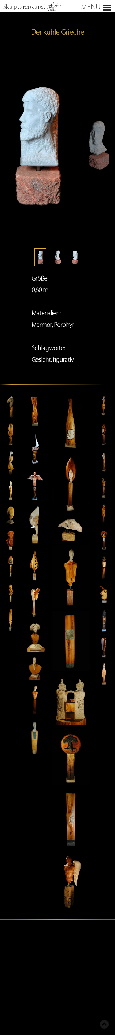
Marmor (42, 325)
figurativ (63, 359)
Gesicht (41, 359)
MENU (56, 6)
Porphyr (64, 325)
